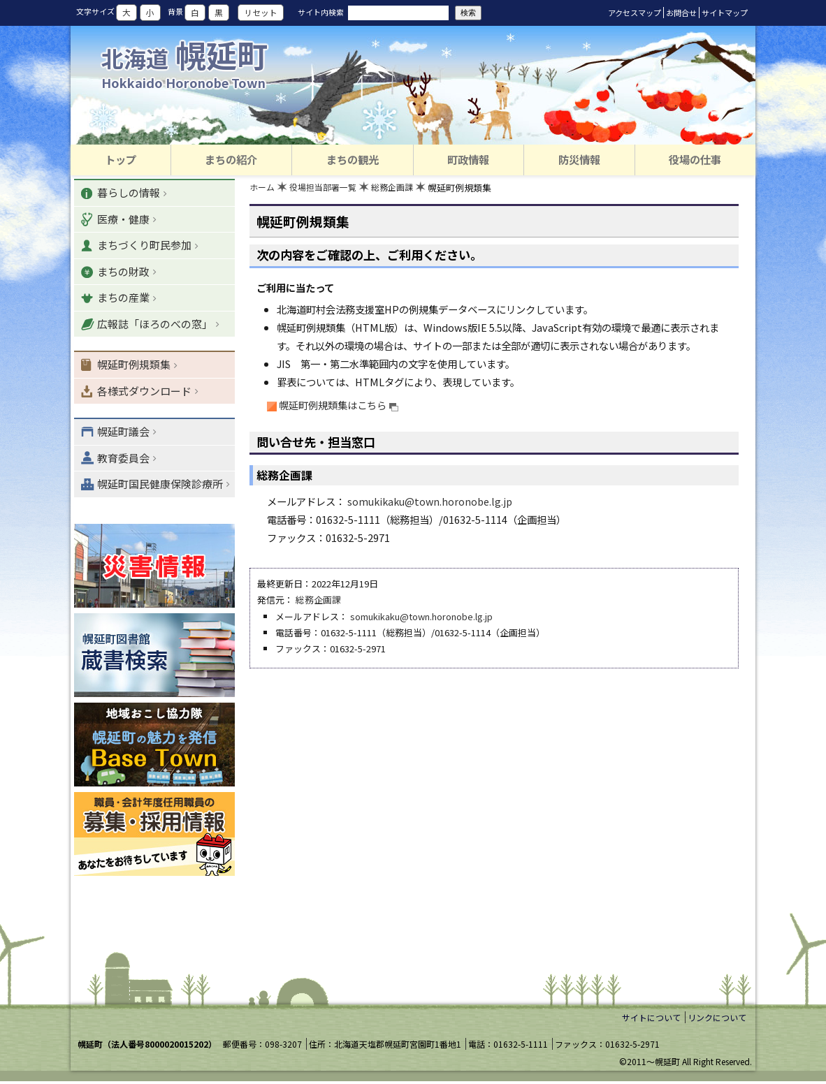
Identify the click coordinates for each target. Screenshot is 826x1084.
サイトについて (651, 1019)
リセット (260, 12)
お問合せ (681, 12)
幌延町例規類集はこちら (339, 405)
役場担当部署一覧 (327, 189)
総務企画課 (401, 189)
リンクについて (717, 1019)
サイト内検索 (321, 11)
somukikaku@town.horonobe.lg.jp (430, 502)
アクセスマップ (634, 12)
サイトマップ (725, 12)
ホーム (263, 189)
